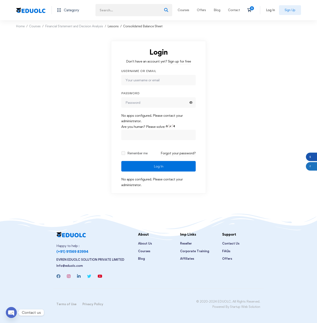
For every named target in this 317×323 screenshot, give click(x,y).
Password (130, 93)
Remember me (135, 153)
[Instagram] (68, 276)
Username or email (138, 71)
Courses (35, 26)
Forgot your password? (178, 153)
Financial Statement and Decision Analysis (74, 26)
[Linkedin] (78, 276)
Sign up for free (179, 61)
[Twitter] (89, 276)
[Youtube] (100, 276)
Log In (158, 166)
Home (20, 26)
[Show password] (191, 102)
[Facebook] (58, 276)
